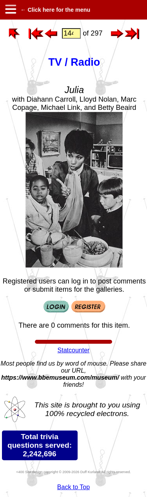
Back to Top (73, 487)
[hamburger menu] (10, 10)
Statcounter (74, 350)
